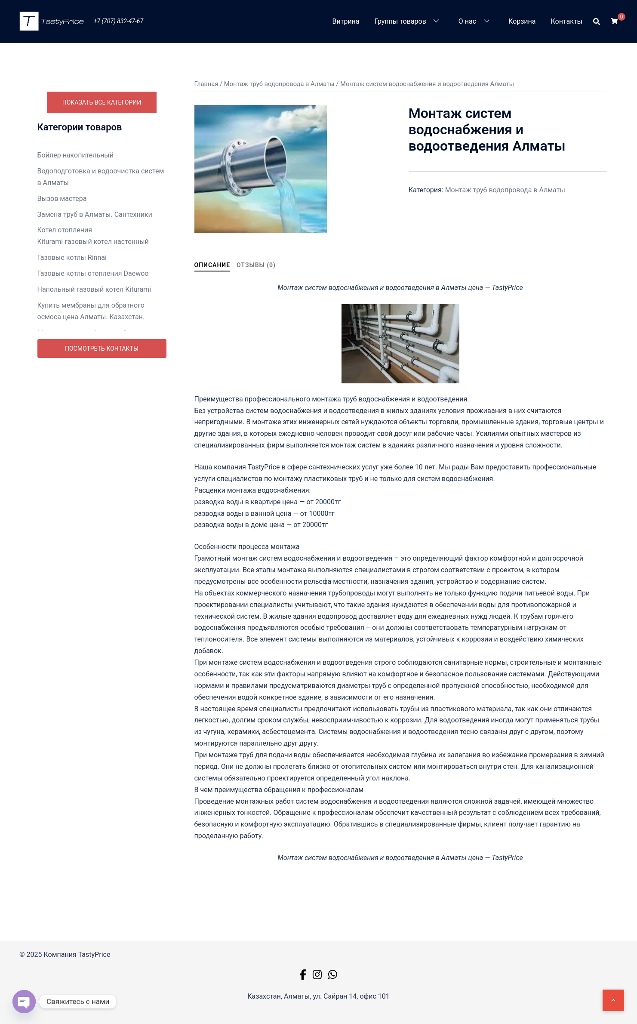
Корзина (521, 21)
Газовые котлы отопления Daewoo (93, 273)
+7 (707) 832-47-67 (118, 21)
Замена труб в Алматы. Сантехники (94, 214)
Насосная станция (67, 419)
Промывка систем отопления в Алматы (101, 435)
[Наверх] (613, 1000)
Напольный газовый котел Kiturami (94, 289)
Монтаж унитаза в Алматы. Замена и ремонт (97, 397)
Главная (206, 84)
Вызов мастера (62, 198)
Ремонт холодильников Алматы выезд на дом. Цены (100, 559)
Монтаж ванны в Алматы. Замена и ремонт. (95, 339)
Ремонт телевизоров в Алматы (87, 538)
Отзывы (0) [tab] (256, 265)
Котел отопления (64, 230)
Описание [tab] (212, 265)
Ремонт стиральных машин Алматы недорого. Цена (95, 516)
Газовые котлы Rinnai (72, 257)
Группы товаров (400, 21)
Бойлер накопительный (75, 155)
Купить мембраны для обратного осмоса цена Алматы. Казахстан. (91, 311)
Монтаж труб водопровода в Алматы (97, 376)
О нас (467, 21)
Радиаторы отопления (73, 451)
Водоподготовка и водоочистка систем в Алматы (100, 177)
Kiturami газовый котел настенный (93, 241)
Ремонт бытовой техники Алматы (92, 467)
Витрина (346, 21)
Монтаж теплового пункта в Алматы (96, 360)
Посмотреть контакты (101, 578)
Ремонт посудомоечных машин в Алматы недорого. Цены (91, 488)
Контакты (566, 21)
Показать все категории (102, 102)
